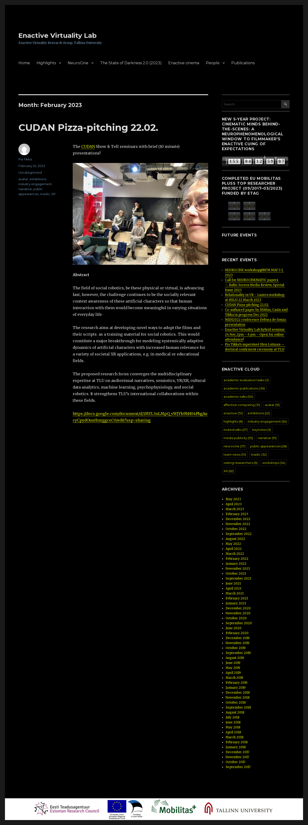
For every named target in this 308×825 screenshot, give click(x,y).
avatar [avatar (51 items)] (272, 405)
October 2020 (236, 618)
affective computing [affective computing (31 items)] (242, 405)
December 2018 (238, 693)
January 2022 (236, 564)
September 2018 (238, 707)
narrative (25, 189)
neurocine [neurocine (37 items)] (234, 446)
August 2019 (235, 658)
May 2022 (233, 544)
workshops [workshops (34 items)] (273, 463)
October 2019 (235, 648)
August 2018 (235, 712)
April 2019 (233, 673)
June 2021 (233, 583)
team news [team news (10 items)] (235, 454)
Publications (243, 63)
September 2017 (238, 767)
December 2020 (238, 608)
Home (24, 63)
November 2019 (237, 643)
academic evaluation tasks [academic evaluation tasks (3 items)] (246, 380)
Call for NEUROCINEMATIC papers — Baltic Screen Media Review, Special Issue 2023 (255, 285)
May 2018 (233, 727)
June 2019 (233, 663)
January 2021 (236, 603)
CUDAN (88, 146)
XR (53, 194)
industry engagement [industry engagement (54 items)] (267, 421)
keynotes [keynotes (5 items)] (261, 430)
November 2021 (238, 569)
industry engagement (35, 184)
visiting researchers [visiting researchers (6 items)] (240, 463)
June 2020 (233, 628)
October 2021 (236, 574)
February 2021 (237, 598)
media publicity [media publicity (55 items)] (238, 438)
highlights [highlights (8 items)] (233, 421)
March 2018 (234, 737)
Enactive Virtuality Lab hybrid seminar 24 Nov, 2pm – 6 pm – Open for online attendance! (255, 335)
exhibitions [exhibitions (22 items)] (259, 413)
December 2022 (238, 519)
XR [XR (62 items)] (229, 471)
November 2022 (238, 524)
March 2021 (235, 593)
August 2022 (235, 539)
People (212, 63)
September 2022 (239, 534)
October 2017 (235, 762)
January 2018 (236, 747)
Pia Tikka (25, 159)
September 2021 (238, 579)
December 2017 (237, 752)
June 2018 (233, 722)
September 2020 (239, 623)
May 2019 (233, 668)
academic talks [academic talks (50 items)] (238, 396)
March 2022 (235, 554)
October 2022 (236, 529)
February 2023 (237, 514)
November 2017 (237, 757)
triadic (45, 194)
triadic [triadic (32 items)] (259, 454)
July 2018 (232, 717)
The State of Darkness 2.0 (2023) (131, 63)
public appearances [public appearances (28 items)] (268, 446)
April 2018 (233, 732)
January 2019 (235, 688)
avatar (23, 179)
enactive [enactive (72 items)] (233, 413)
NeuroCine (78, 63)
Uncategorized (30, 172)
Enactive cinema (183, 63)
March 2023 (235, 509)
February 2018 (237, 742)
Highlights (46, 63)
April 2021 (233, 588)
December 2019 (237, 638)
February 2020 (237, 633)
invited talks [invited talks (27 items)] (236, 430)
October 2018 (236, 703)
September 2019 (238, 653)
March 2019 (234, 678)
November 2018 (237, 698)
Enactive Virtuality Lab (57, 35)
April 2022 (234, 549)
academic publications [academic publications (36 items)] (244, 388)
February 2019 (236, 683)
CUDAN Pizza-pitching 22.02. (88, 127)
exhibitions (38, 179)
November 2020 (238, 613)
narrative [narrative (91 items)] (267, 438)
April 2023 (234, 504)
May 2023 (233, 499)
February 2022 (237, 559)
